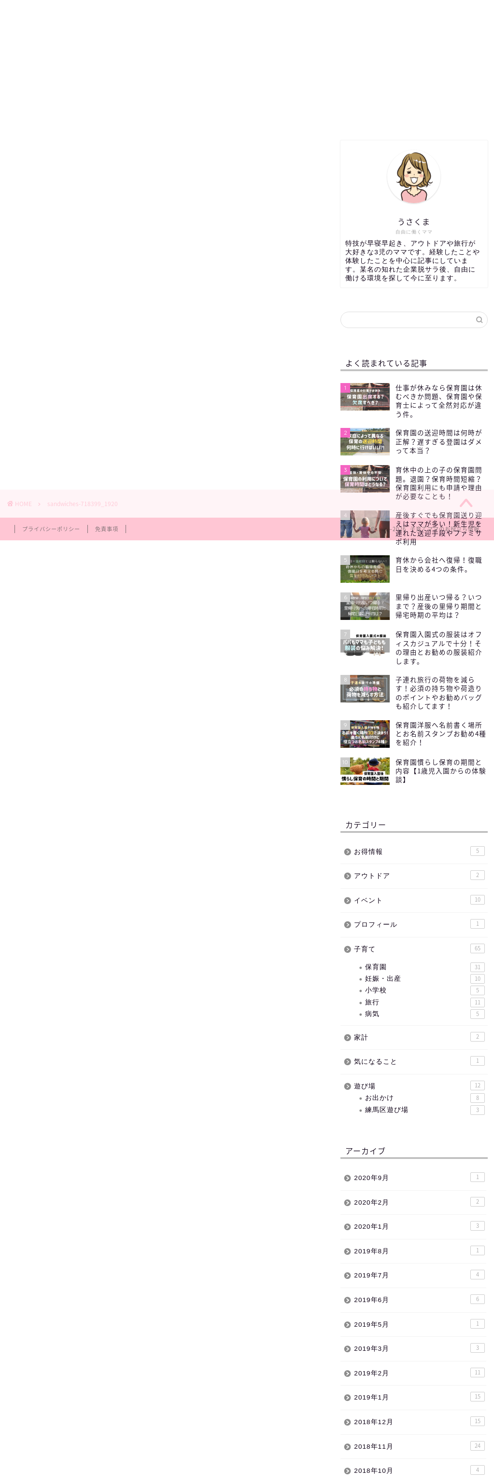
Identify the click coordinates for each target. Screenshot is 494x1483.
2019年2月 (419, 1372)
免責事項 (106, 529)
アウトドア (419, 875)
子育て (216, 114)
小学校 (424, 990)
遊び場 (419, 1085)
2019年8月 (419, 1250)
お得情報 (419, 851)
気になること (419, 1061)
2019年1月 (419, 1396)
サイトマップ (334, 114)
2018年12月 (419, 1421)
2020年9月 (419, 1177)
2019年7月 (419, 1274)
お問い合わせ (393, 114)
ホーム (39, 114)
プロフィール (419, 924)
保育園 (157, 114)
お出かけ (424, 1098)
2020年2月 (419, 1202)
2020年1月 (419, 1226)
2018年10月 (419, 1470)
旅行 (424, 1002)
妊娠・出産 (424, 979)
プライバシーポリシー (51, 529)
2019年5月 (419, 1324)
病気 (424, 1014)
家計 (419, 1037)
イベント (275, 114)
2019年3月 (419, 1348)
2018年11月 (419, 1446)
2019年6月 (419, 1299)
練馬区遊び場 (98, 114)
